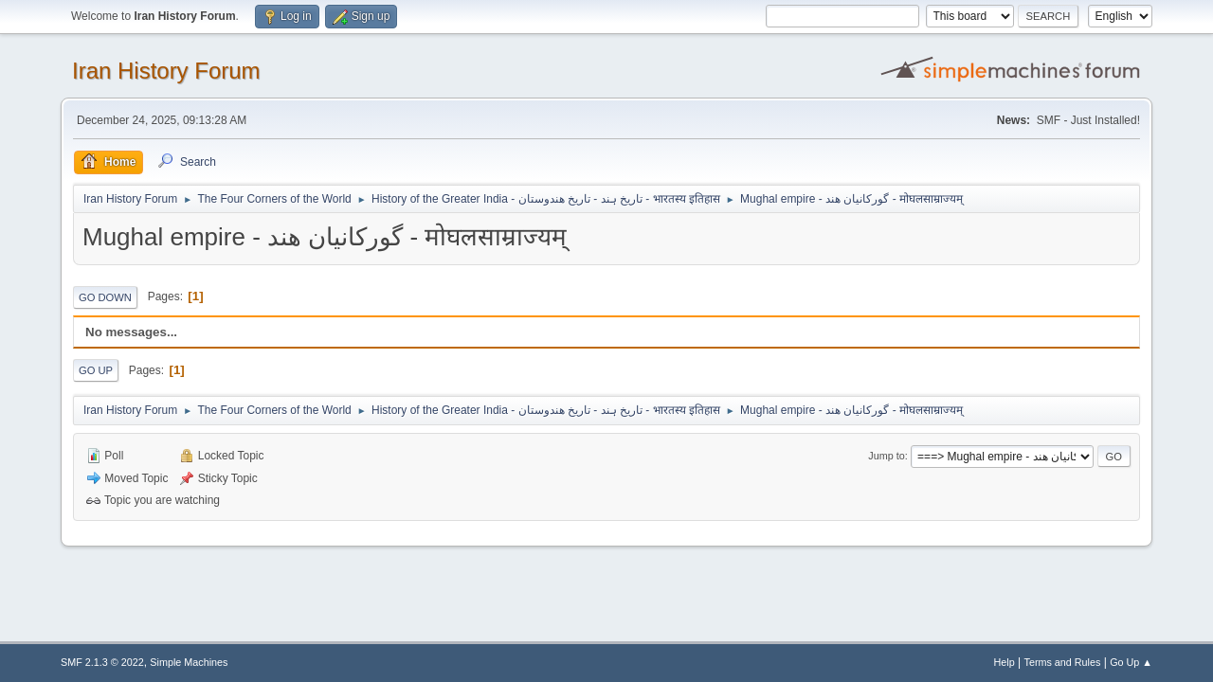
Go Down (105, 297)
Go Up (96, 370)
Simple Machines (188, 662)
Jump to (886, 455)
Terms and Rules (1062, 662)
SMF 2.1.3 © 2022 (102, 662)
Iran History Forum (166, 70)
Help (1004, 662)
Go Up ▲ (1131, 662)
